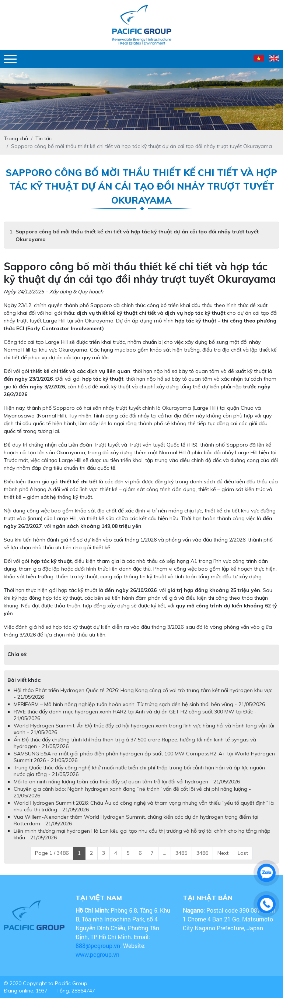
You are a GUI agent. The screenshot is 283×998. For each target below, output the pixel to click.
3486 (202, 853)
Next (222, 853)
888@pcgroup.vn (98, 945)
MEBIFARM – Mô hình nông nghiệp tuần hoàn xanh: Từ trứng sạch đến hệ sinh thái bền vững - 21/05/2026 (139, 704)
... (164, 853)
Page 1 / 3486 (52, 853)
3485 (181, 853)
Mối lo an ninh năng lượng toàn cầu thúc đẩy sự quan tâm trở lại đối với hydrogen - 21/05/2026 (127, 781)
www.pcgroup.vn (98, 954)
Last (243, 853)
